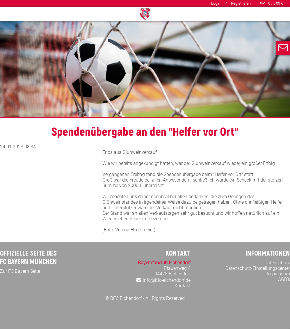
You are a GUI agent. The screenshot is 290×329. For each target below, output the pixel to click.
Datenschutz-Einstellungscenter (257, 268)
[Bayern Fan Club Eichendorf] (145, 14)
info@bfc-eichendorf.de (167, 280)
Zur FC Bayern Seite (20, 271)
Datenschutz (277, 262)
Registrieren (241, 3)
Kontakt (183, 285)
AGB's (284, 279)
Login (215, 3)
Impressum (278, 274)
